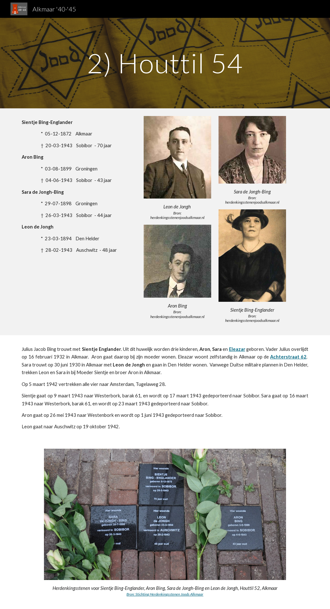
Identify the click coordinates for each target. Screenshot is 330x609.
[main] (165, 63)
